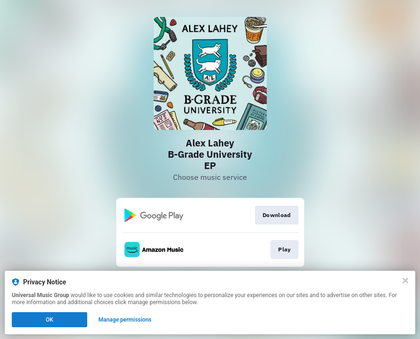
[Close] (405, 280)
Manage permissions (125, 319)
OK (49, 319)
